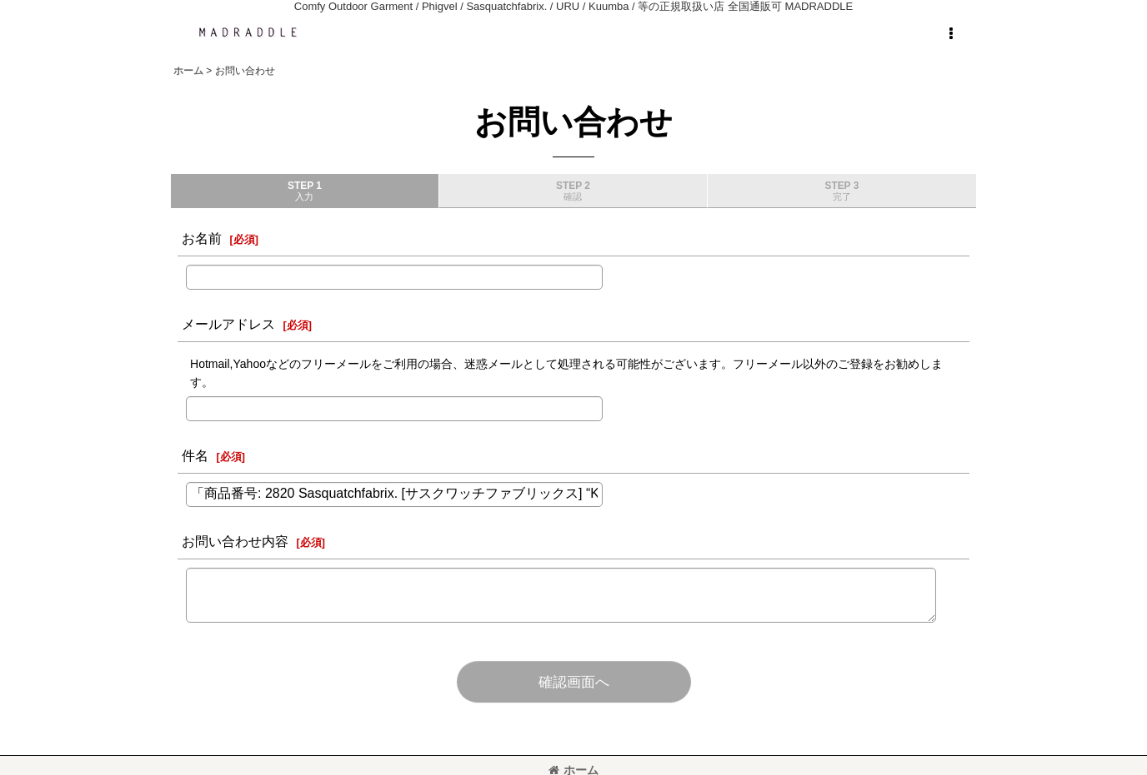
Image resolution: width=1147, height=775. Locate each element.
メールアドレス (228, 323)
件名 (195, 455)
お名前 (202, 238)
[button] (950, 34)
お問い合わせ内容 (235, 541)
